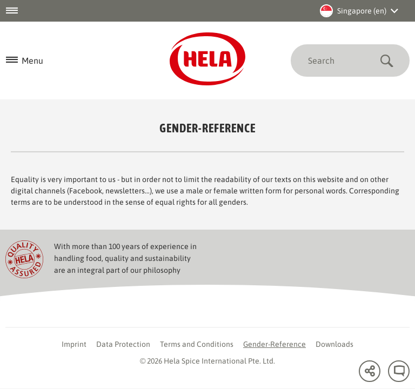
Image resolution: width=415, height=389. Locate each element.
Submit (386, 60)
